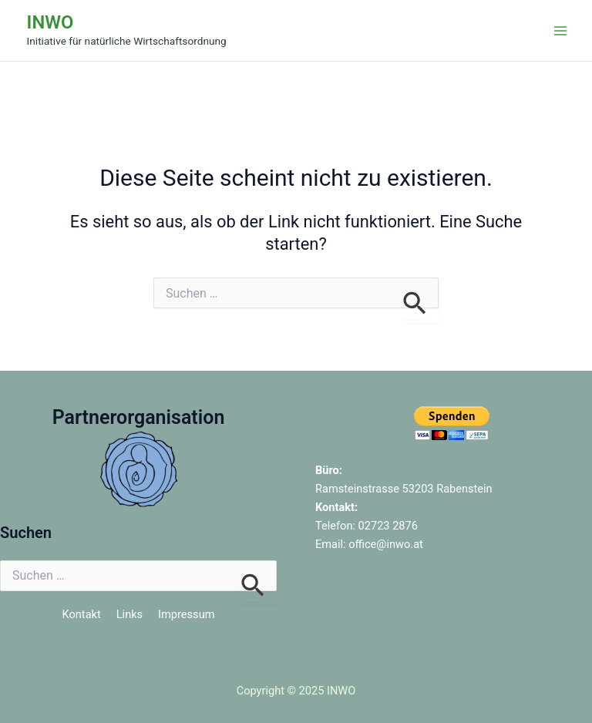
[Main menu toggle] (560, 31)
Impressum (186, 614)
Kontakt (81, 614)
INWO (50, 22)
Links (129, 614)
